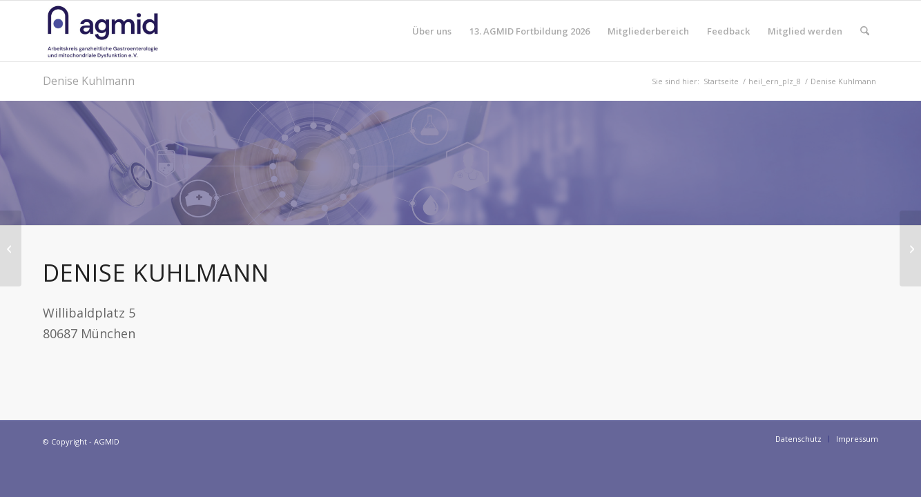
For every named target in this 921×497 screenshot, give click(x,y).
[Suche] (864, 31)
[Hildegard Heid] (910, 248)
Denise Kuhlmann (89, 80)
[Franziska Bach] (10, 248)
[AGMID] (103, 31)
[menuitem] (431, 31)
